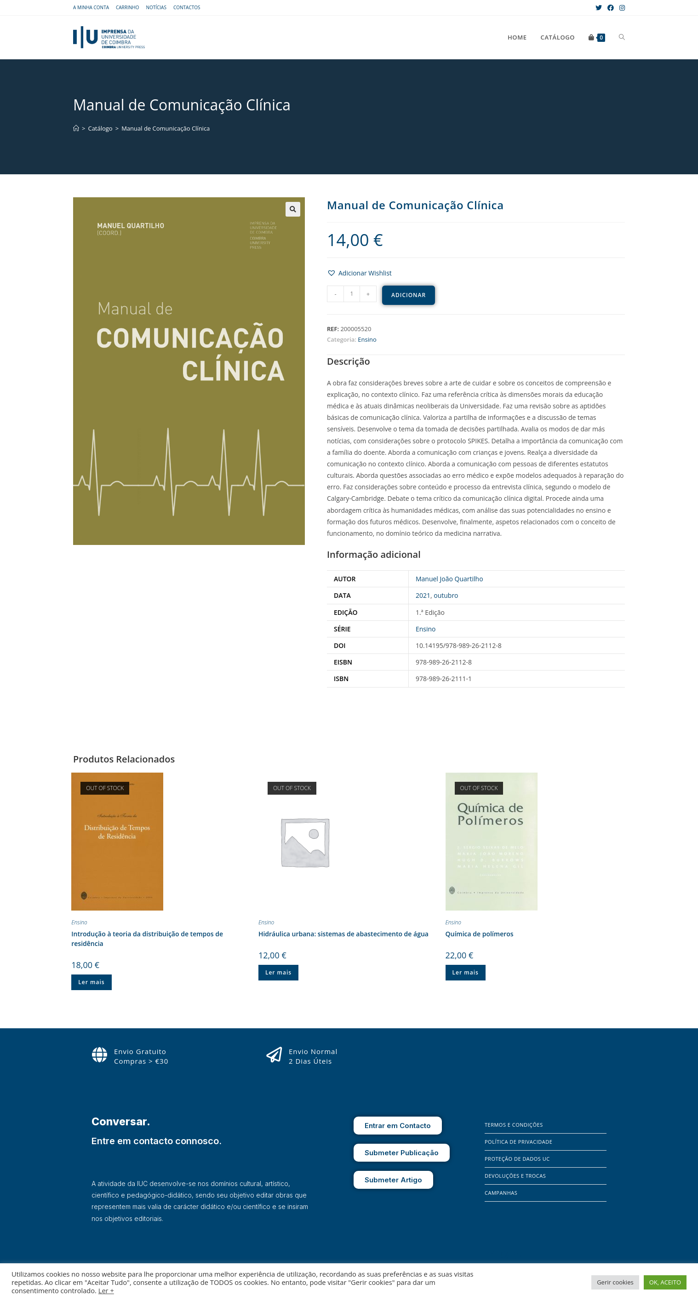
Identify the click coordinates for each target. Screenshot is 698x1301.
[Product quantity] (351, 294)
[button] (359, 273)
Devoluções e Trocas (515, 1175)
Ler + (106, 1290)
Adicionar (408, 295)
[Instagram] (505, 1255)
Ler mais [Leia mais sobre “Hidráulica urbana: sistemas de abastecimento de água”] (278, 972)
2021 (423, 595)
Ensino (367, 339)
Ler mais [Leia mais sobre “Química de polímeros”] (465, 972)
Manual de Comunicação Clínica (165, 128)
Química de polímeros (480, 933)
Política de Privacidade (518, 1141)
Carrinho (127, 7)
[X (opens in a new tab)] (599, 7)
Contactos (186, 7)
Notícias (156, 7)
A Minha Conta (91, 7)
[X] (518, 1255)
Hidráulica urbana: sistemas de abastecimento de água (343, 933)
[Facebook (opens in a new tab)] (611, 7)
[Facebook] (491, 1255)
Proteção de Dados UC (517, 1158)
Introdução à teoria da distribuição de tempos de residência (147, 938)
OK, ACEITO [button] (665, 1282)
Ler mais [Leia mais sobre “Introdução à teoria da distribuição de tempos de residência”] (91, 982)
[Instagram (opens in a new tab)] (621, 7)
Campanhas (501, 1192)
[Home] (76, 128)
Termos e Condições (514, 1124)
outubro (446, 595)
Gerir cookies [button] (615, 1282)
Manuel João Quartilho (449, 578)
